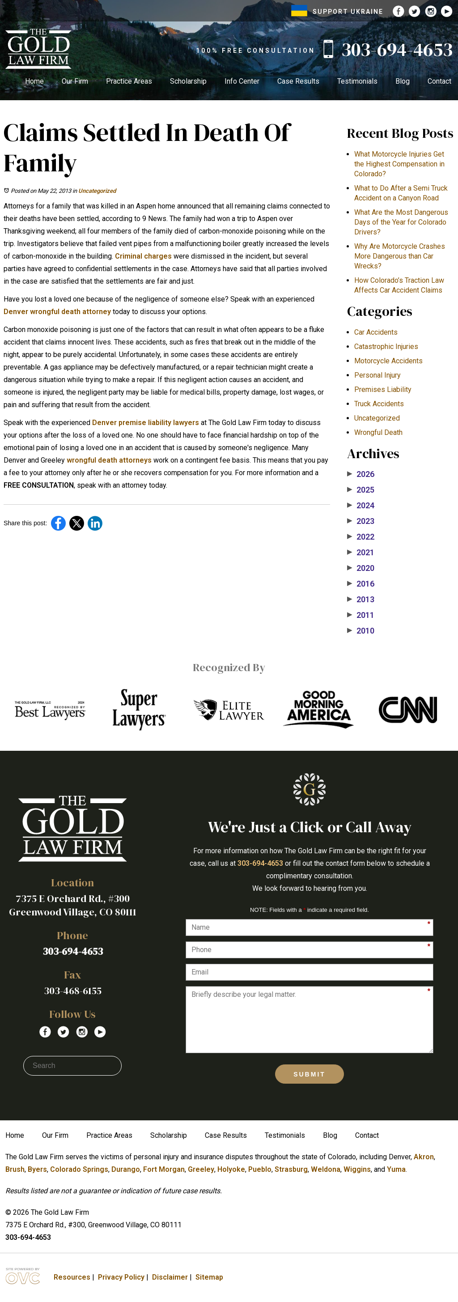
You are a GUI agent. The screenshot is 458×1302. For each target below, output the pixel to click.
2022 (360, 536)
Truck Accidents (379, 404)
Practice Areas (129, 81)
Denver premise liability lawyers (145, 422)
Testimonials (357, 81)
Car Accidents (376, 332)
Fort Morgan (164, 1169)
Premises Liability (382, 389)
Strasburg (291, 1169)
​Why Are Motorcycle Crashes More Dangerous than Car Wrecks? (399, 256)
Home (34, 81)
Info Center (242, 81)
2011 (360, 615)
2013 (360, 599)
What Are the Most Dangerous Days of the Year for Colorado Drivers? (401, 222)
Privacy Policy (121, 1277)
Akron (424, 1157)
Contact (439, 81)
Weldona (325, 1169)
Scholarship (188, 81)
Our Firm (75, 81)
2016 (360, 583)
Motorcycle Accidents (388, 361)
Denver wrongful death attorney (57, 311)
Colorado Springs (79, 1169)
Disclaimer (170, 1277)
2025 (360, 489)
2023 (360, 521)
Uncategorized (97, 190)
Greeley (201, 1169)
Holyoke (231, 1169)
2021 (360, 552)
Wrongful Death (378, 432)
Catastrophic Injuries (386, 346)
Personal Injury (377, 375)
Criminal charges (143, 256)
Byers (37, 1169)
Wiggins (357, 1169)
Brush (15, 1169)
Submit (309, 1074)
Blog (402, 81)
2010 (360, 630)
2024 (360, 505)
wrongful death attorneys (109, 460)
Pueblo (259, 1169)
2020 (360, 568)
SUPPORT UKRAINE (337, 11)
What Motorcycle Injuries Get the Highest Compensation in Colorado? (399, 164)
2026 (360, 474)
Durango (125, 1169)
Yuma (396, 1169)
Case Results (298, 81)
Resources (72, 1277)
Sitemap (209, 1277)
